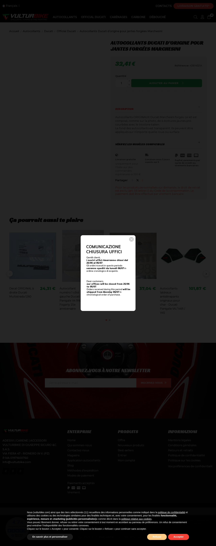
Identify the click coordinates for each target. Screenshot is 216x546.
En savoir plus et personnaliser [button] (50, 536)
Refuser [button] (157, 536)
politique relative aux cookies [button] (136, 519)
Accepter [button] (178, 536)
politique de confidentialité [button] (171, 512)
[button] (131, 239)
